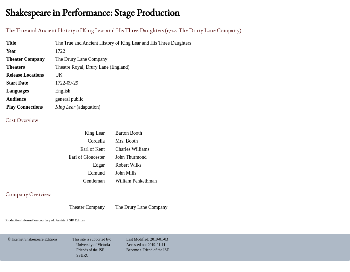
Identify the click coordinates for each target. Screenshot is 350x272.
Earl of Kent (92, 149)
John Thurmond (131, 157)
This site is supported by (91, 239)
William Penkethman (136, 181)
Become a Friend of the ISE (147, 250)
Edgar (99, 165)
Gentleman (94, 181)
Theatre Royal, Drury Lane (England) (92, 67)
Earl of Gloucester (87, 157)
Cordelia (96, 141)
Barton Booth (128, 133)
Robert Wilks (128, 165)
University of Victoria (93, 245)
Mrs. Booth (126, 141)
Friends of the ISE (90, 250)
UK (58, 75)
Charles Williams (132, 149)
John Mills (125, 173)
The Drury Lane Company (141, 207)
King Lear (95, 133)
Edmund (96, 173)
